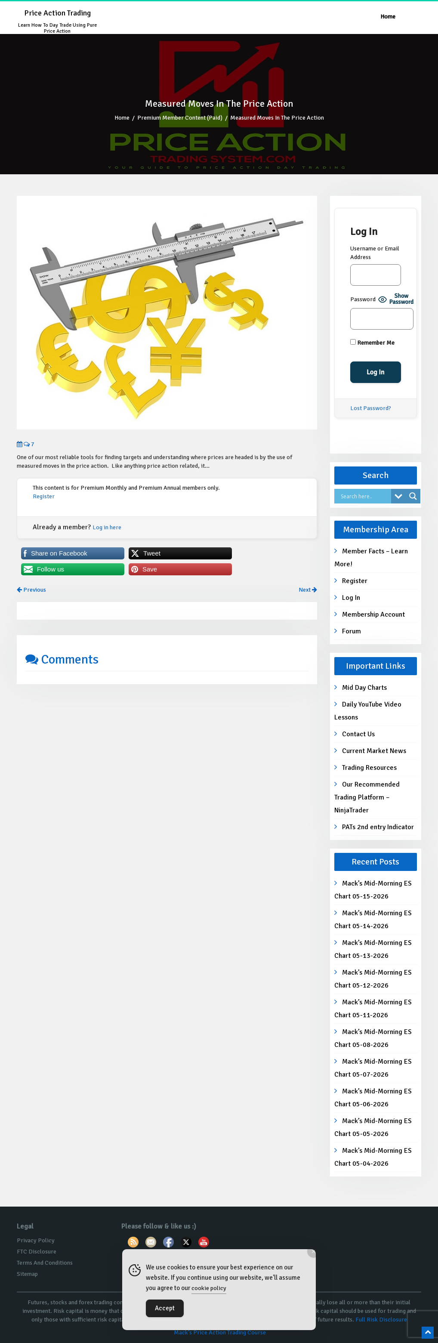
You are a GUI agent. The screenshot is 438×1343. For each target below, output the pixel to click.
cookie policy (208, 1288)
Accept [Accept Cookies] (165, 1308)
